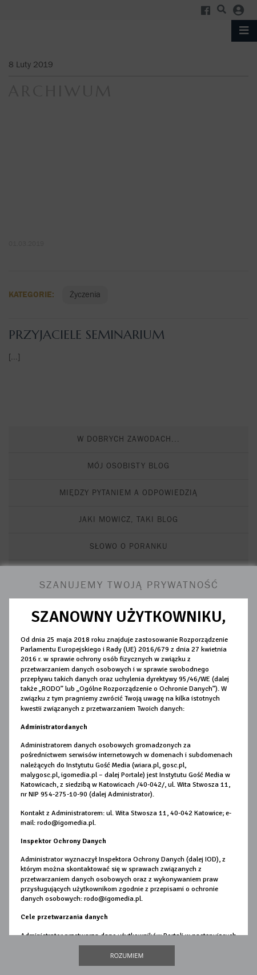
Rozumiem (127, 955)
